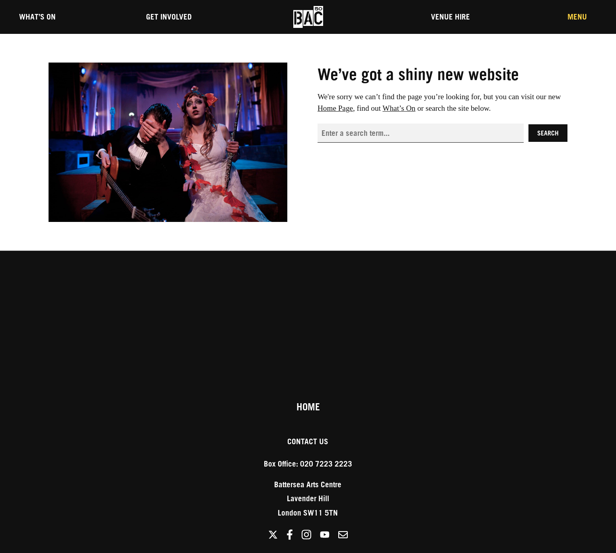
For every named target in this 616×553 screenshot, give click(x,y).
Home (308, 406)
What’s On (37, 16)
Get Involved (169, 16)
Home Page (335, 108)
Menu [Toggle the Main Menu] (577, 16)
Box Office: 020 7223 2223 (308, 463)
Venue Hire (450, 16)
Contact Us (307, 441)
